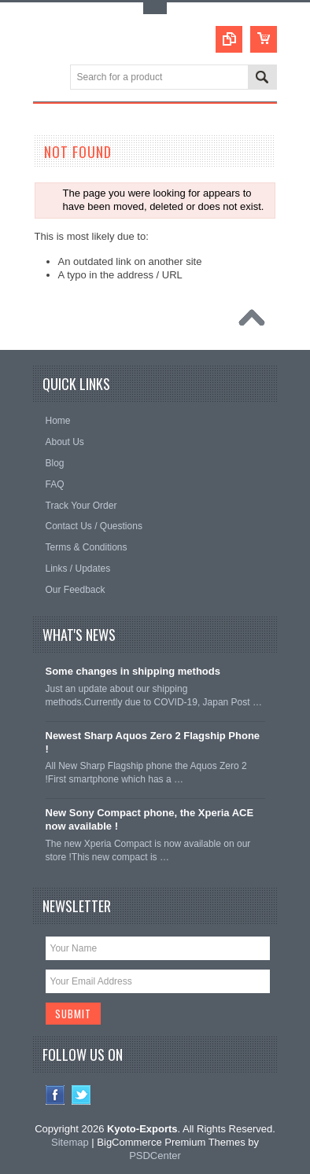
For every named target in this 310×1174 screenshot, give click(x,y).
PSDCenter (155, 1155)
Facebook (55, 1095)
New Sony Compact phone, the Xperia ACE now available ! (150, 819)
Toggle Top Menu (155, 8)
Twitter (81, 1095)
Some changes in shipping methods (133, 671)
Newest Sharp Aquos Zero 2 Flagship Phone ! (153, 742)
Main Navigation (47, 78)
